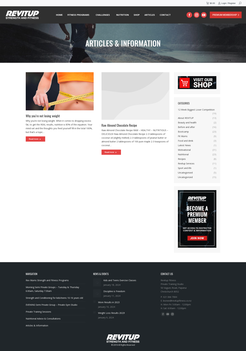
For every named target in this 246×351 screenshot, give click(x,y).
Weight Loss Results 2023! (111, 312)
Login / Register (227, 3)
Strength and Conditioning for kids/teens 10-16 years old (54, 297)
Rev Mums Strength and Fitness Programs (47, 280)
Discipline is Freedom (114, 291)
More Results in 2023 (109, 302)
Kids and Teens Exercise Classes (119, 280)
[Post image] (97, 282)
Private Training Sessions (38, 311)
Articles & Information (37, 325)
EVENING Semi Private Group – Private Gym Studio (51, 304)
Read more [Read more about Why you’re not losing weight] (35, 140)
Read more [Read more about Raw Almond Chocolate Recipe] (111, 157)
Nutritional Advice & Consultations (43, 318)
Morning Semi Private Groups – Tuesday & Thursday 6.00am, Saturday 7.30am (52, 289)
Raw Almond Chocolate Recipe (119, 130)
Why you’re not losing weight (43, 116)
